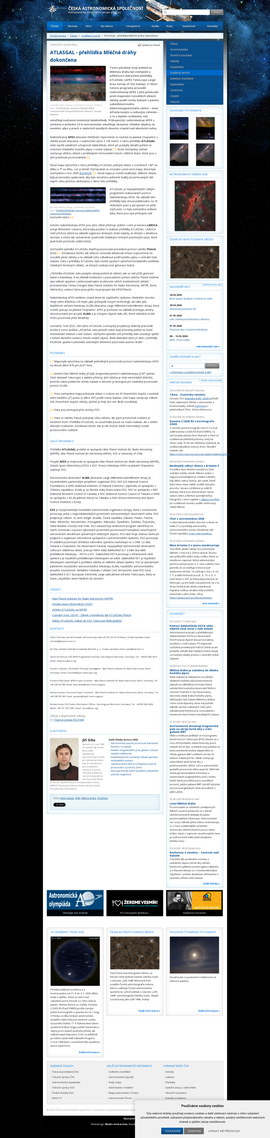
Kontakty (212, 26)
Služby (155, 26)
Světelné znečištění (181, 78)
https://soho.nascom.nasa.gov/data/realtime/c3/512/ (200, 454)
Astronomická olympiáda (66, 1082)
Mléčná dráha (89, 798)
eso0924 (85, 173)
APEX (77, 798)
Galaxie (169, 1077)
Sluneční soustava (181, 55)
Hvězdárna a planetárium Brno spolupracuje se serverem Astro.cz (131, 1110)
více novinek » (211, 603)
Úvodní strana (58, 35)
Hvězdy (174, 61)
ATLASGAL (102, 798)
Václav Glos (194, 848)
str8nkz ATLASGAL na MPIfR (69, 609)
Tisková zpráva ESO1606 (69, 720)
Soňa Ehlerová (195, 514)
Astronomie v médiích (121, 1087)
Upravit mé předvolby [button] (224, 1131)
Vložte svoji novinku (211, 380)
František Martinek (198, 666)
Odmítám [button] (194, 1131)
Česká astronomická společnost (73, 1110)
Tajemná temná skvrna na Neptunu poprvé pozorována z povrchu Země (133, 765)
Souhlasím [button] (172, 1131)
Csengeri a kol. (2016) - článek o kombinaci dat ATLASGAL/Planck (91, 615)
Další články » (211, 883)
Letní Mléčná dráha (183, 803)
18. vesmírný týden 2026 (67, 932)
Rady (169, 26)
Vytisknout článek (151, 45)
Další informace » (90, 1052)
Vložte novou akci (212, 284)
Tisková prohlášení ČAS (65, 1071)
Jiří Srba (73, 44)
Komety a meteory (175, 1098)
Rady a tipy (115, 1082)
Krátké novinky (181, 382)
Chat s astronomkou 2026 (187, 518)
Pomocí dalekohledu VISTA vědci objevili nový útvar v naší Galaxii (191, 627)
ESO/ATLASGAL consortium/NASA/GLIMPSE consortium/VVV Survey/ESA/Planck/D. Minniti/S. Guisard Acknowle (75, 111)
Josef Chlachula (196, 390)
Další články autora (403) (123, 739)
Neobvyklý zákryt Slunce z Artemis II (194, 465)
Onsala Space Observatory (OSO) (72, 604)
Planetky (170, 1082)
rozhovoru (200, 406)
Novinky (72, 26)
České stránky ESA (62, 1092)
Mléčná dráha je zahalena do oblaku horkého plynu (194, 671)
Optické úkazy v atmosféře (180, 1087)
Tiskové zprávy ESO (63, 1087)
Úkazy (174, 43)
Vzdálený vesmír (90, 35)
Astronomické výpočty (121, 1077)
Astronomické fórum (120, 1098)
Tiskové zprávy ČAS (63, 1077)
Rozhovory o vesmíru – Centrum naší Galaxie (194, 854)
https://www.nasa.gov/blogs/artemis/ (191, 597)
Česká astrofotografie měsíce (192, 239)
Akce (89, 26)
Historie (175, 102)
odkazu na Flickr (210, 499)
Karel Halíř (193, 799)
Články (55, 26)
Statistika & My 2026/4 (197, 398)
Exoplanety (177, 67)
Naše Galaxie (67, 798)
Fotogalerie (133, 26)
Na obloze (107, 26)
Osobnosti (176, 90)
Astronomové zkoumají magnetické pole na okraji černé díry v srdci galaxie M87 (194, 729)
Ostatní (174, 96)
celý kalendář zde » (208, 346)
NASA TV (57, 1098)
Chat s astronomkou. (200, 533)
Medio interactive (116, 1124)
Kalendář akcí (180, 286)
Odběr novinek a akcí (185, 356)
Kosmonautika (179, 49)
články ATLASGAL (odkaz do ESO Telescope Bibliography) (87, 620)
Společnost (188, 26)
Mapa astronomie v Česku (124, 1092)
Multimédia (177, 84)
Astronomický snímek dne (189, 174)
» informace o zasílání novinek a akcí (190, 372)
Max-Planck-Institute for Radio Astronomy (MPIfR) (82, 598)
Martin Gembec (196, 416)
